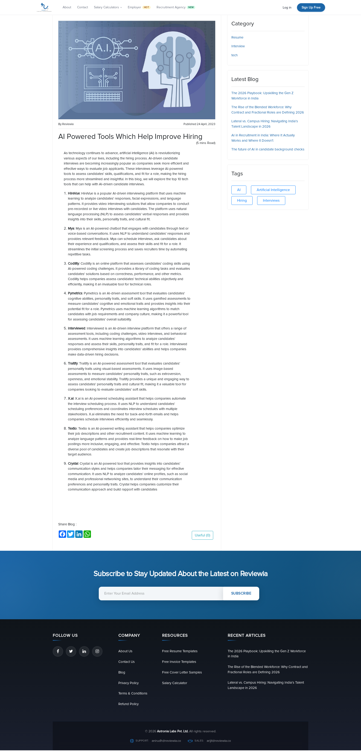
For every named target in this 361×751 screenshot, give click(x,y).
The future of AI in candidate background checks (267, 149)
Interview (238, 46)
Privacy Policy (128, 683)
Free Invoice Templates (179, 662)
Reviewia (68, 124)
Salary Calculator (174, 683)
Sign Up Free (311, 7)
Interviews (271, 200)
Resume (237, 37)
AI (239, 190)
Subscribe (241, 593)
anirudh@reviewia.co (166, 741)
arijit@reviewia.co (219, 741)
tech (234, 55)
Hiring (242, 200)
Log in (287, 7)
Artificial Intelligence (273, 190)
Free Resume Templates (180, 651)
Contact (82, 7)
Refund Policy (128, 705)
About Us (125, 651)
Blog (121, 672)
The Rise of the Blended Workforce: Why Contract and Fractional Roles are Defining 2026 (268, 669)
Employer (139, 7)
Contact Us (126, 662)
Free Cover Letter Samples (182, 672)
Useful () (202, 535)
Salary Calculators (108, 7)
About (67, 7)
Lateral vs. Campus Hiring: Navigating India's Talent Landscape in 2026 (266, 685)
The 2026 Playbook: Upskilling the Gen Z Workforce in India (267, 653)
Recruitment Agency (176, 7)
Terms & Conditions (133, 694)
